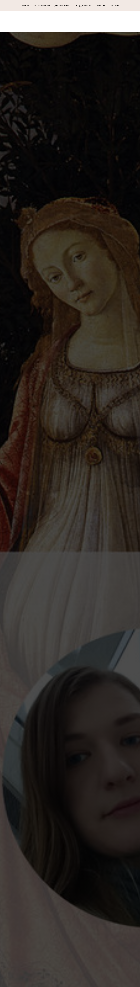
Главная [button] (25, 5)
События (100, 5)
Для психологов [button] (41, 5)
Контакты (114, 5)
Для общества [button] (61, 5)
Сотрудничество (82, 5)
